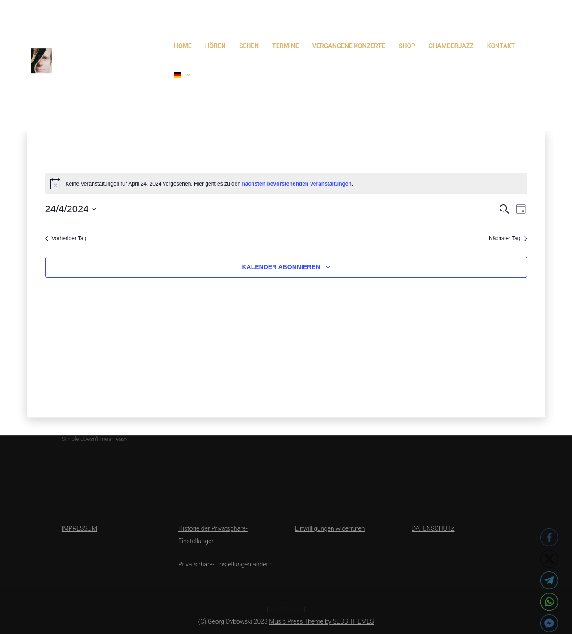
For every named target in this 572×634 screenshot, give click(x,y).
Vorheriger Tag (66, 238)
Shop (407, 46)
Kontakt (501, 46)
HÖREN (215, 46)
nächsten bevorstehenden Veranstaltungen (296, 184)
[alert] (286, 183)
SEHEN (249, 46)
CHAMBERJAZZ (451, 46)
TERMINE (285, 46)
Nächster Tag (508, 238)
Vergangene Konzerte (348, 46)
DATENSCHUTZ (433, 528)
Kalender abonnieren (281, 267)
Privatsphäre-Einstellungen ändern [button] (225, 564)
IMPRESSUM (79, 528)
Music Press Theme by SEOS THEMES (321, 621)
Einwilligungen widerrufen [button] (330, 528)
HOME (183, 46)
